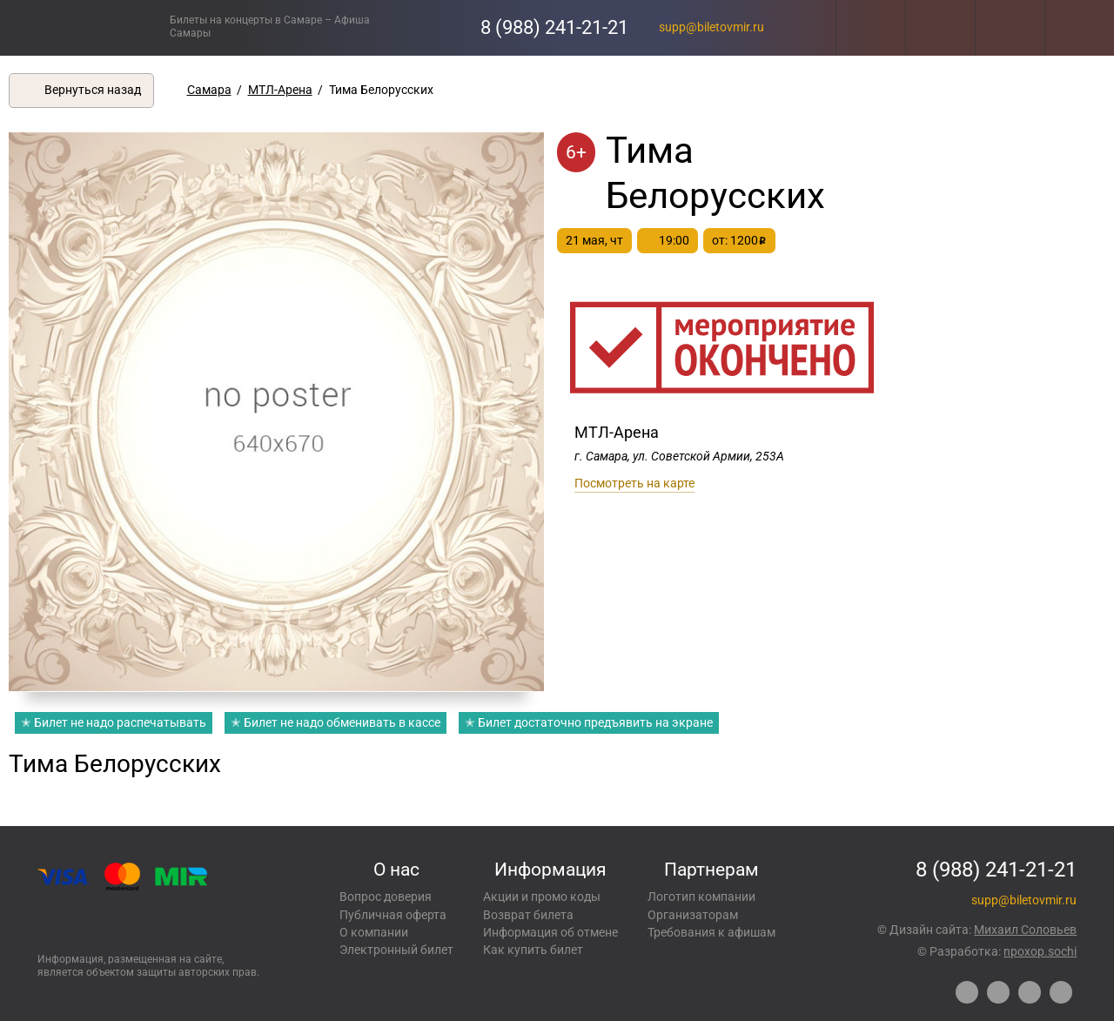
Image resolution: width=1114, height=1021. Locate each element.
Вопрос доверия (385, 896)
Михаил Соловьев (1025, 930)
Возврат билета (528, 915)
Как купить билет (533, 950)
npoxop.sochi (1040, 951)
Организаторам (693, 915)
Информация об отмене (550, 932)
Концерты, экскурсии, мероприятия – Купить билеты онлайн (85, 27)
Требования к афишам (711, 932)
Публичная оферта (392, 915)
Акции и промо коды (542, 896)
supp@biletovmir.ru (711, 27)
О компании (373, 932)
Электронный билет (396, 950)
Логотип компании (701, 896)
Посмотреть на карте (634, 483)
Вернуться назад (92, 90)
